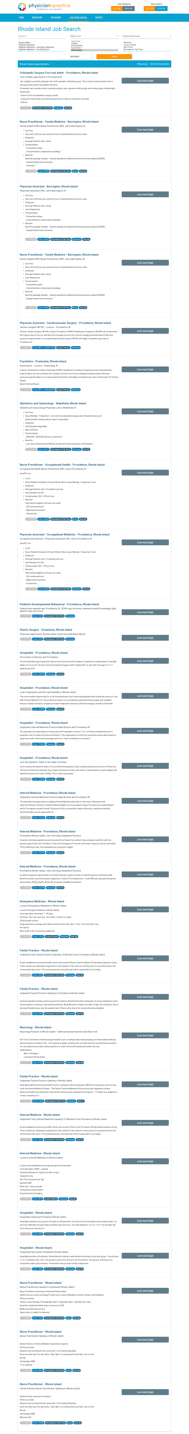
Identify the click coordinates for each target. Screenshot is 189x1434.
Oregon (94, 43)
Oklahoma (94, 41)
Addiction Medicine (42, 45)
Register (128, 8)
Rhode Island (94, 50)
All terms (147, 42)
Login (116, 8)
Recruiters (37, 17)
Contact (99, 17)
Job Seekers (55, 17)
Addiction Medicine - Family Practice (42, 49)
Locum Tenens (147, 45)
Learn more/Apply (145, 80)
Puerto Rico (94, 48)
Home (21, 17)
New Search (75, 56)
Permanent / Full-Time (147, 49)
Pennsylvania (94, 45)
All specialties (42, 42)
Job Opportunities (78, 17)
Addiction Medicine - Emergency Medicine (42, 47)
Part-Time (147, 47)
